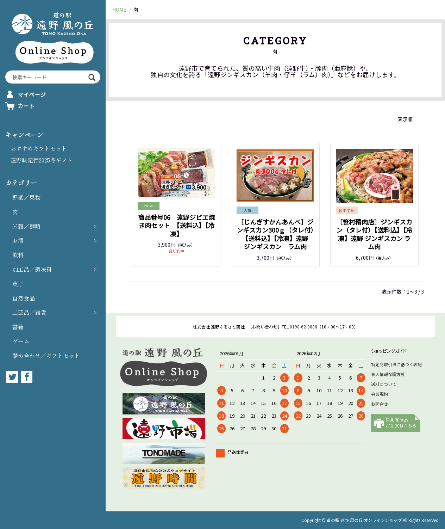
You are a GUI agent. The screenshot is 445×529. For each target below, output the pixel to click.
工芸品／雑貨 (29, 312)
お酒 (18, 240)
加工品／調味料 (32, 269)
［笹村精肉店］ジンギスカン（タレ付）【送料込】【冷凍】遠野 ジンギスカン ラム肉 (374, 234)
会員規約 (379, 394)
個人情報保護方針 (388, 374)
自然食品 (23, 298)
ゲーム (20, 341)
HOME (119, 9)
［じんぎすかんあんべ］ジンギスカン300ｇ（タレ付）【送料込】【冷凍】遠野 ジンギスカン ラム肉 (276, 234)
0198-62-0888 (303, 327)
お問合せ (379, 404)
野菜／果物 (26, 197)
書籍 (18, 326)
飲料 (18, 255)
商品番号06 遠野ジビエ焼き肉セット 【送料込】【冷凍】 (176, 225)
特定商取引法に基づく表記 (396, 364)
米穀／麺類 (26, 226)
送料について (383, 384)
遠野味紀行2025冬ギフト (42, 160)
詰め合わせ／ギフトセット (46, 355)
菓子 (18, 283)
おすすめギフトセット (39, 148)
